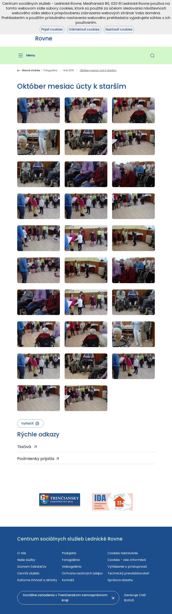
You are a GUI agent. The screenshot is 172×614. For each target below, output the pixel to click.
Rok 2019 (68, 70)
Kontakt (68, 580)
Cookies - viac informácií (127, 560)
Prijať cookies (52, 29)
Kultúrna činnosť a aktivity (37, 580)
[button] (152, 55)
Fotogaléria (50, 70)
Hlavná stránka (31, 70)
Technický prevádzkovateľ (128, 573)
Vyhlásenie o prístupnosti (127, 566)
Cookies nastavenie (123, 553)
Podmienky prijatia (35, 458)
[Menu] (26, 55)
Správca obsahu (120, 580)
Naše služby (26, 560)
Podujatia (69, 553)
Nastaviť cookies (119, 29)
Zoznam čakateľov (31, 566)
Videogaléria (71, 566)
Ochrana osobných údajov (82, 573)
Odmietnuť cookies (84, 29)
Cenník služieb (28, 573)
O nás (21, 553)
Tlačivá (24, 446)
